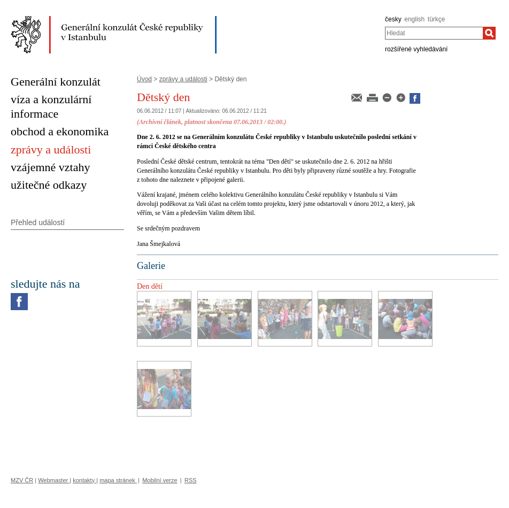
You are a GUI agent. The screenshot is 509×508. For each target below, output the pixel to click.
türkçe (436, 19)
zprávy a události (183, 79)
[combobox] (434, 33)
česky (393, 19)
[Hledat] (489, 33)
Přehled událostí (38, 222)
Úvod (144, 79)
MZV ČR (22, 480)
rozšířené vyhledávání (416, 49)
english (414, 19)
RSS (190, 480)
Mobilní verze (159, 480)
